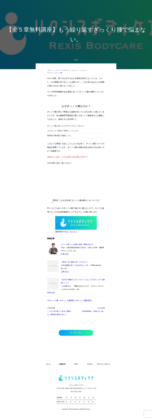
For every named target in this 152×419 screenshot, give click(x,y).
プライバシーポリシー (104, 364)
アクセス (90, 364)
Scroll (76, 55)
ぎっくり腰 (58, 73)
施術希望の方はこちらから (66, 232)
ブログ (76, 364)
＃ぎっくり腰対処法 (83, 300)
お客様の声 (62, 364)
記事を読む (65, 254)
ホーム (48, 364)
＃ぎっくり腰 (52, 300)
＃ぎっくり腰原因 (66, 300)
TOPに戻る (77, 333)
